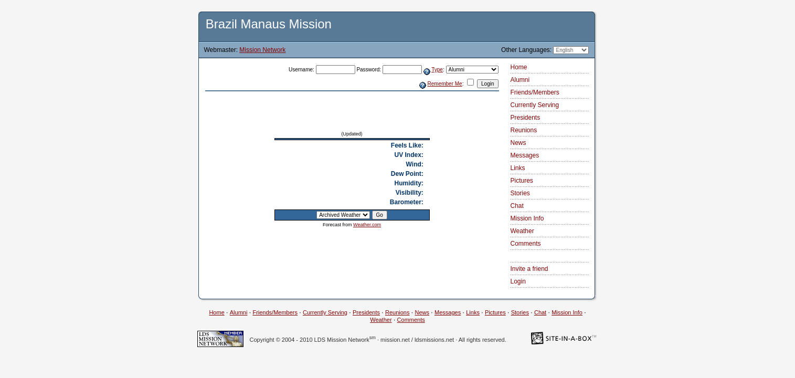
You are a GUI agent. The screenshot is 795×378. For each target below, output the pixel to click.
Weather (522, 231)
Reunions (524, 130)
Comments (526, 243)
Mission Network (262, 50)
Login (518, 281)
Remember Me (445, 84)
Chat (517, 205)
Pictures (522, 180)
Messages (525, 155)
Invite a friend (529, 268)
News (518, 142)
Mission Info (527, 218)
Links (518, 168)
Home (519, 67)
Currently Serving (535, 105)
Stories (520, 193)
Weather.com (367, 224)
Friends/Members (535, 92)
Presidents (525, 117)
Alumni (520, 79)
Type (437, 69)
